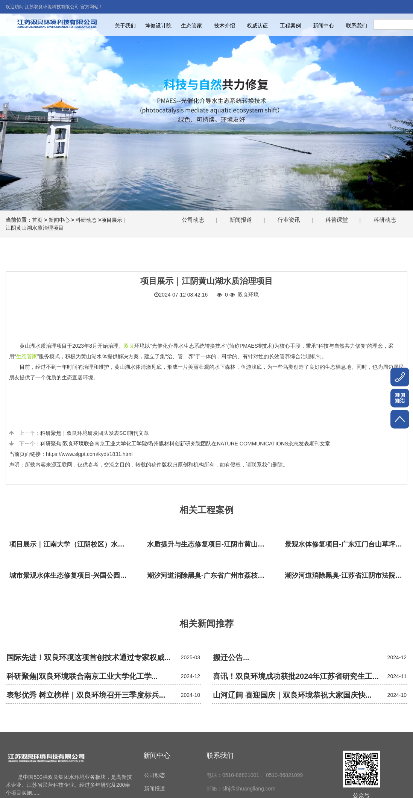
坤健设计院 (158, 26)
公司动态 (193, 220)
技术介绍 (224, 26)
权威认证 (257, 26)
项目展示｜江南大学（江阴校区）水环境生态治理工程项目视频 (70, 544)
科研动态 (86, 220)
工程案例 (290, 26)
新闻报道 (240, 220)
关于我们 (125, 26)
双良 (129, 346)
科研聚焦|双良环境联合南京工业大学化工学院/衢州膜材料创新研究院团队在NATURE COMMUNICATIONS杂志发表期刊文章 (185, 444)
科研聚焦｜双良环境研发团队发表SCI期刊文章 (94, 433)
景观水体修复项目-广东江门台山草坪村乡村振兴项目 (346, 544)
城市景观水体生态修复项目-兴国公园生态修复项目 (70, 575)
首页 (37, 220)
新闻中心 (323, 26)
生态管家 (191, 26)
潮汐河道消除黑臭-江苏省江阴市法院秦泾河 (346, 575)
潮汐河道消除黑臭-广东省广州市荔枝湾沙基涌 (208, 575)
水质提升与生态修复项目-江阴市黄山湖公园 (208, 544)
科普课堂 (336, 220)
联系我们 (356, 26)
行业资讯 (289, 220)
